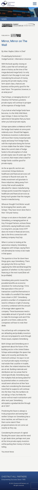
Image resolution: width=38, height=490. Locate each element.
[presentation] (2, 25)
